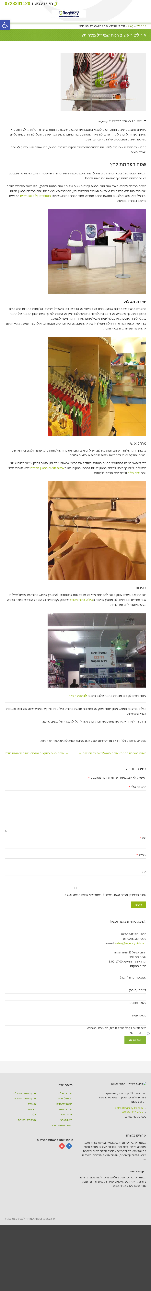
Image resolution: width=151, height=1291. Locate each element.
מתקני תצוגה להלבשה (24, 1123)
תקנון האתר (67, 1144)
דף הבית (141, 25)
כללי (123, 765)
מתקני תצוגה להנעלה (25, 1118)
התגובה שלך (137, 811)
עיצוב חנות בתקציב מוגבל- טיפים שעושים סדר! (36, 778)
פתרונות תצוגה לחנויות (72, 765)
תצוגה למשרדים (64, 1128)
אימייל (141, 879)
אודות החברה (66, 1139)
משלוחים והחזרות (27, 1144)
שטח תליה (133, 473)
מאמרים (32, 1128)
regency (103, 121)
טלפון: (132, 1162)
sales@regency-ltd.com (130, 968)
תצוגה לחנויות (65, 1123)
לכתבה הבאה (78, 720)
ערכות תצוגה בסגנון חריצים (47, 468)
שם (143, 863)
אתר (143, 896)
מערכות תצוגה (65, 1134)
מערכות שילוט (65, 1118)
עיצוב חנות (91, 765)
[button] (5, 25)
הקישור (44, 765)
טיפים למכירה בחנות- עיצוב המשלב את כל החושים (112, 778)
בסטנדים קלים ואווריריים (35, 196)
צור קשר (32, 1134)
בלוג (33, 1139)
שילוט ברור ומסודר (81, 599)
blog (130, 25)
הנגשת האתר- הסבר (62, 1150)
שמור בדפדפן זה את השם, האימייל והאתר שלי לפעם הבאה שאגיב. (105, 919)
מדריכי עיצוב (105, 765)
